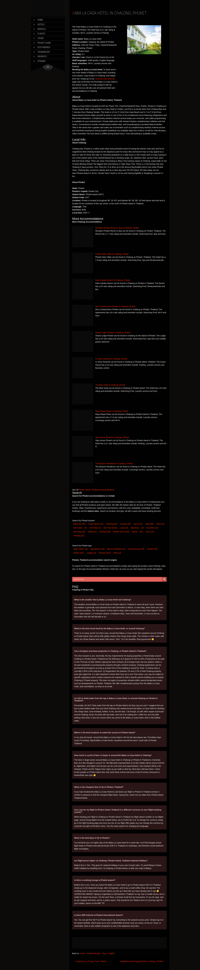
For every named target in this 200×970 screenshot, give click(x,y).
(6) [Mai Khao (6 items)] (142, 528)
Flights (41, 33)
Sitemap (42, 61)
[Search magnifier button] (164, 579)
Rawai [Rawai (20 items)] (134, 532)
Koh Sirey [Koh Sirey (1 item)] (95, 528)
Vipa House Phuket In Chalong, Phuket (112, 437)
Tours (41, 38)
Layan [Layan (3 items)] (124, 528)
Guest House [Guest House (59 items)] (136, 549)
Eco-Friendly (44, 47)
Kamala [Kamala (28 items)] (125, 524)
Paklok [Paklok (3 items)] (92, 532)
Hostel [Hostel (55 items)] (152, 549)
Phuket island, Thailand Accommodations (96, 490)
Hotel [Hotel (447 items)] (78, 553)
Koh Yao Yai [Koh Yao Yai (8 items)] (110, 528)
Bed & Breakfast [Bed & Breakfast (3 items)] (116, 549)
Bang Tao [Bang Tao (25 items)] (79, 524)
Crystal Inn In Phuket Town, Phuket (90, 961)
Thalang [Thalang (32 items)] (78, 535)
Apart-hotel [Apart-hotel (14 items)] (80, 549)
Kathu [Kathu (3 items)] (160, 524)
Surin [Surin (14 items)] (150, 532)
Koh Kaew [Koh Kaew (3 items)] (77, 528)
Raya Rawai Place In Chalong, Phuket (111, 411)
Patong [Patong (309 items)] (105, 532)
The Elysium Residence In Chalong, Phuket (114, 463)
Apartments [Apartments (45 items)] (97, 549)
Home (40, 20)
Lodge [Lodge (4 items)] (91, 553)
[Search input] (117, 579)
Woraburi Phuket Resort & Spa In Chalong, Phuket (117, 228)
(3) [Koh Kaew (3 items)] (85, 528)
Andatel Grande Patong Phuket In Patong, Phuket (142, 961)
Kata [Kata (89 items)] (150, 524)
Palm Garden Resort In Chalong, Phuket (112, 280)
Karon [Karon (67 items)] (138, 524)
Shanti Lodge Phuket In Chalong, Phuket (112, 332)
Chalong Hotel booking (105, 79)
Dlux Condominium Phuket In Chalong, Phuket (115, 306)
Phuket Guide (44, 43)
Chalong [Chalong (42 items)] (111, 524)
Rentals (42, 29)
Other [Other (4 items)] (117, 553)
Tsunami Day (44, 52)
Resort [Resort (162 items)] (105, 553)
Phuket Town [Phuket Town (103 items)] (121, 532)
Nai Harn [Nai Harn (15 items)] (152, 528)
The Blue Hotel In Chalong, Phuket (110, 385)
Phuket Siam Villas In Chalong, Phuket (111, 254)
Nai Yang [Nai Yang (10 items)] (79, 532)
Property (42, 56)
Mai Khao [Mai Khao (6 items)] (135, 528)
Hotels (41, 24)
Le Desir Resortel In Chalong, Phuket (111, 359)
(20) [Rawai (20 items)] (141, 532)
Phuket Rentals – (94, 953)
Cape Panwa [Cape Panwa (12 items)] (95, 524)
